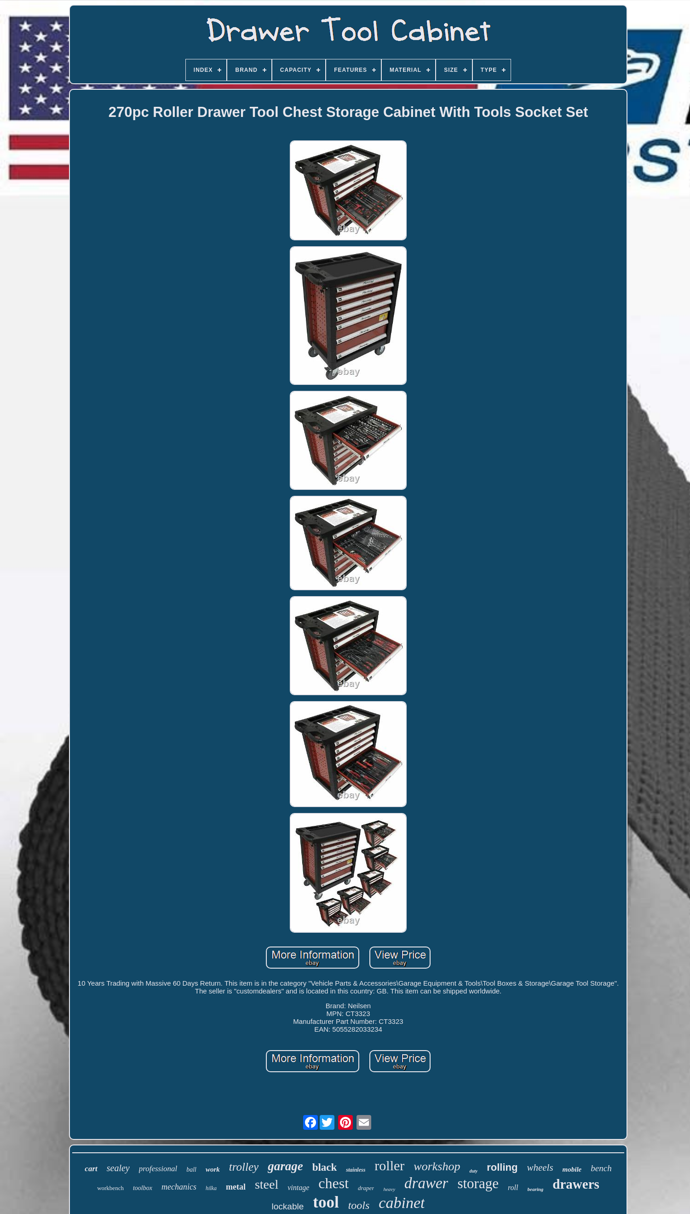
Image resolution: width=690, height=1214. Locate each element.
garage (285, 1166)
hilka (211, 1188)
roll (513, 1187)
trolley (244, 1167)
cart (91, 1168)
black (324, 1167)
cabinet (402, 1202)
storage (478, 1183)
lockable (288, 1206)
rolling (502, 1167)
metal (236, 1186)
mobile (572, 1169)
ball (191, 1169)
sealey (118, 1168)
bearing (536, 1189)
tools (359, 1205)
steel (266, 1184)
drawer (426, 1183)
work (213, 1169)
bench (601, 1168)
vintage (298, 1187)
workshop (437, 1166)
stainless (355, 1170)
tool (326, 1202)
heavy (389, 1189)
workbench (110, 1188)
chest (333, 1183)
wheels (540, 1167)
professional (158, 1168)
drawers (575, 1184)
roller (389, 1165)
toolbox (142, 1188)
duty (473, 1170)
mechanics (178, 1186)
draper (366, 1188)
